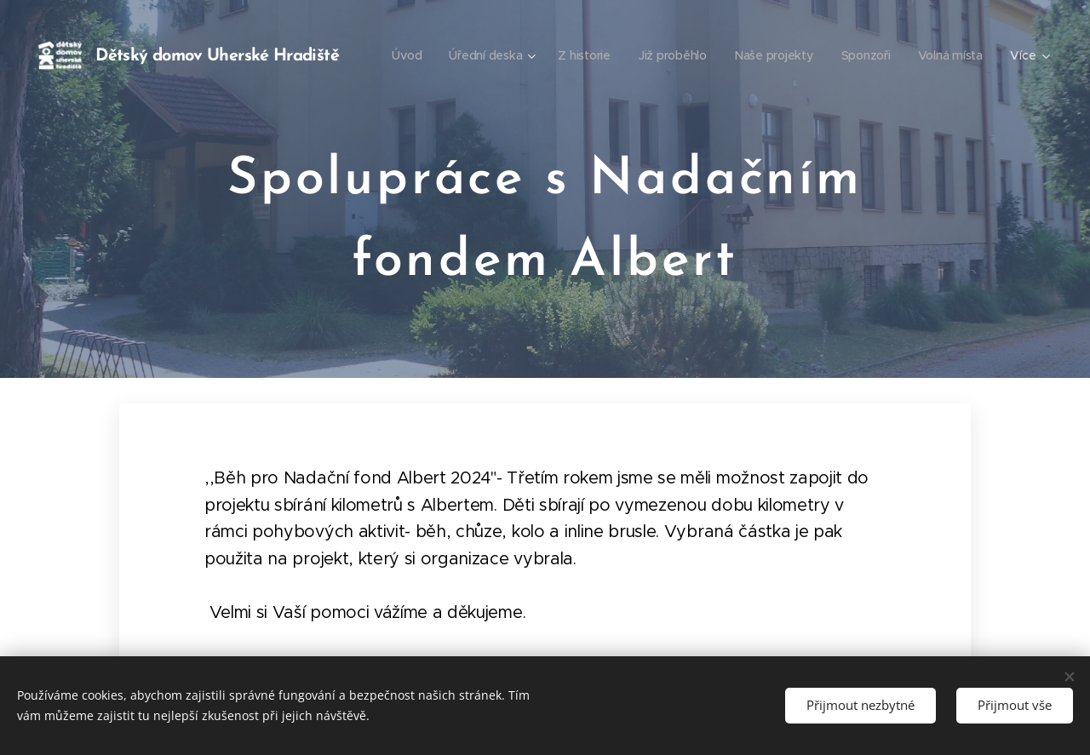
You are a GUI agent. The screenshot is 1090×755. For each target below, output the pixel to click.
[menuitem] (496, 55)
